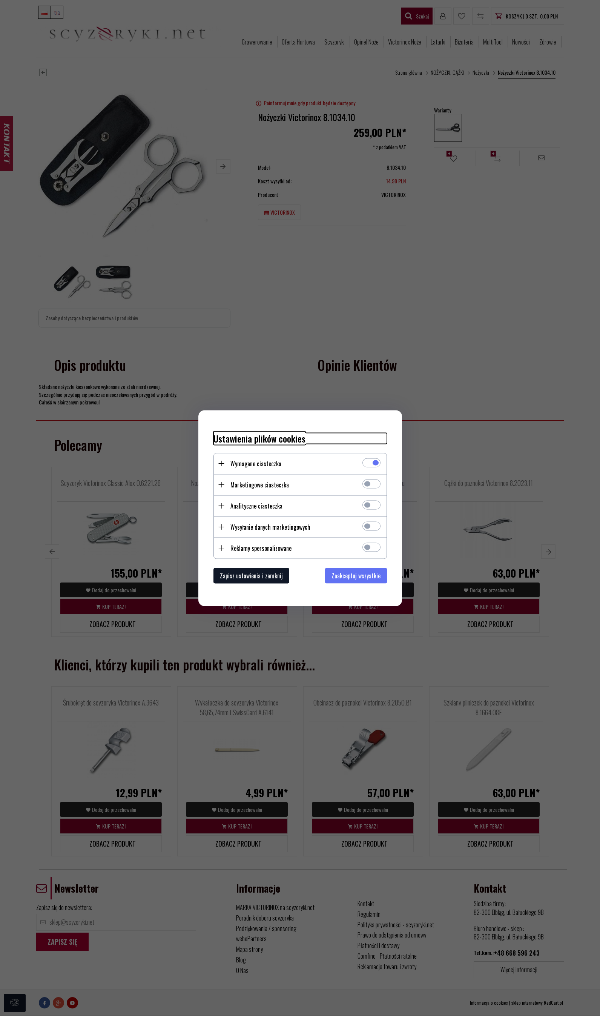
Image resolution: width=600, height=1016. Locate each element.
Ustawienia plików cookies (259, 438)
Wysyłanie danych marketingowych (270, 526)
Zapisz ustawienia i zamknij (251, 575)
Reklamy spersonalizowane (261, 547)
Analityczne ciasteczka (256, 505)
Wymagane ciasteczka (255, 463)
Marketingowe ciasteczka (259, 484)
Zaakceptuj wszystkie (356, 575)
